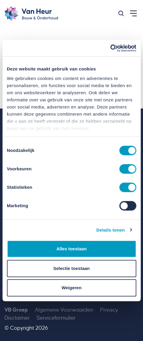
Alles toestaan (71, 248)
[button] (121, 13)
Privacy (109, 310)
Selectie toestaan (71, 268)
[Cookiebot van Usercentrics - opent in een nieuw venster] (110, 48)
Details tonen (110, 229)
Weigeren (71, 287)
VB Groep (16, 310)
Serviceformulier (56, 318)
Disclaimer (17, 318)
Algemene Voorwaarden (64, 310)
